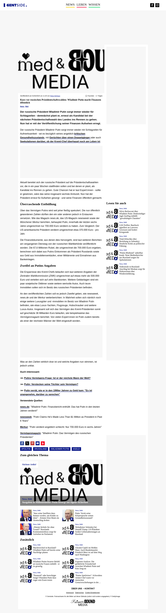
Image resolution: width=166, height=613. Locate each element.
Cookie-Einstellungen (92, 593)
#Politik (25, 449)
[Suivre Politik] (98, 96)
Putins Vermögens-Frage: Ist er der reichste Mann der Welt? (57, 378)
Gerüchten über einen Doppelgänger (70, 137)
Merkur (24, 427)
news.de (24, 407)
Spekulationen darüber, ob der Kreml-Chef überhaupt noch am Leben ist (60, 141)
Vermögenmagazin (30, 433)
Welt (27, 106)
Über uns (76, 589)
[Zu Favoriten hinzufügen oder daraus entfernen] (89, 96)
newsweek (26, 417)
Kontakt (90, 589)
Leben (82, 4)
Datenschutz (79, 593)
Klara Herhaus (55, 96)
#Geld (76, 449)
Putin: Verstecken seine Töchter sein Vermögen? (51, 384)
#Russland (40, 449)
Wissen (94, 4)
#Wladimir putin (60, 449)
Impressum (70, 593)
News (70, 4)
